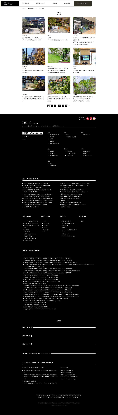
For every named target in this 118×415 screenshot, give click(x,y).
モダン (45, 221)
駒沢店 (51, 139)
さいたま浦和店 (87, 151)
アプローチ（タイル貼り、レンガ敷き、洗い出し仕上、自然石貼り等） (40, 374)
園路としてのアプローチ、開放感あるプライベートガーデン (37, 189)
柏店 (67, 134)
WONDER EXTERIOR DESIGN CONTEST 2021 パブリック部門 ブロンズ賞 (42, 300)
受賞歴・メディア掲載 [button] (31, 251)
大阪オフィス (53, 165)
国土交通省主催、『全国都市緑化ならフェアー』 (36, 304)
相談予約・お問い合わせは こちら (33, 133)
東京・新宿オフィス (54, 143)
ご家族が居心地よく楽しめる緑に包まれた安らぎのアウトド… (38, 200)
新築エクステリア (29, 236)
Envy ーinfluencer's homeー (66, 187)
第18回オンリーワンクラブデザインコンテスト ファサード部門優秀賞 (41, 279)
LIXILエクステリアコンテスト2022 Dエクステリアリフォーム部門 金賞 (42, 281)
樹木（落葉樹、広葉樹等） (30, 381)
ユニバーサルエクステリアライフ (69, 376)
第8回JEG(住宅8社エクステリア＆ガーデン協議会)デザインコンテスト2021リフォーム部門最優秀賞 (48, 292)
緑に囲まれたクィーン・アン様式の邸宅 (33, 187)
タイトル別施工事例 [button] (30, 179)
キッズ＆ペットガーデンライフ (68, 379)
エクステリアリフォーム (30, 238)
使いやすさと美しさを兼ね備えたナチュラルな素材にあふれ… (38, 194)
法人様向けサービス (40, 3)
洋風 (44, 231)
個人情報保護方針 (60, 397)
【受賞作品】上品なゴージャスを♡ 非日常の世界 (35, 204)
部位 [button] (62, 216)
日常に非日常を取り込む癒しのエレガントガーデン (35, 183)
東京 (49, 132)
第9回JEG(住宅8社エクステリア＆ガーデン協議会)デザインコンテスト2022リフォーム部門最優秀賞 (48, 287)
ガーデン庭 (27, 231)
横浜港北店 (69, 151)
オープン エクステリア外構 (31, 221)
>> (69, 105)
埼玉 (82, 149)
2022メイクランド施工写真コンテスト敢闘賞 (35, 283)
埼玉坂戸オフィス (87, 155)
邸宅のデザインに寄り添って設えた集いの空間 (71, 202)
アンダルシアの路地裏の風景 (30, 192)
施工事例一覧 (25, 3)
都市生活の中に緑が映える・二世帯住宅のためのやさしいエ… (75, 185)
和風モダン (46, 229)
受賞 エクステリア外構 (30, 234)
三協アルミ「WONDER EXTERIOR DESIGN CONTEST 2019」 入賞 (40, 309)
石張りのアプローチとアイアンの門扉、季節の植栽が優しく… (38, 198)
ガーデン (64, 227)
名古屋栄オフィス (54, 155)
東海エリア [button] (27, 336)
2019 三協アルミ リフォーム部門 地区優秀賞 (36, 307)
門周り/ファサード (66, 221)
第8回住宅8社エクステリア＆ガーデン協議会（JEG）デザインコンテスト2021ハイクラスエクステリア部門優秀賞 (51, 294)
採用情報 (55, 3)
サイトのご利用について (75, 395)
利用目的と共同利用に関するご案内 (46, 397)
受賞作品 (27, 229)
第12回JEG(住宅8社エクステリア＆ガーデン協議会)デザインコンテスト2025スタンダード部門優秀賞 (48, 260)
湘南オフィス (69, 155)
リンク (24, 139)
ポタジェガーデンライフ (67, 372)
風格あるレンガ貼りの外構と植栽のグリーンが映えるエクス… (75, 192)
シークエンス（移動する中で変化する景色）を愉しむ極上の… (38, 202)
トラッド (45, 227)
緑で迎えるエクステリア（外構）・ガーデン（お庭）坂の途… (75, 183)
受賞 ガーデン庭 (28, 240)
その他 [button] (82, 216)
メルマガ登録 (67, 3)
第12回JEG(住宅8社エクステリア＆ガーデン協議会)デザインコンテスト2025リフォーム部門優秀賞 (48, 258)
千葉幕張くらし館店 (71, 136)
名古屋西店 (52, 153)
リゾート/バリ (46, 225)
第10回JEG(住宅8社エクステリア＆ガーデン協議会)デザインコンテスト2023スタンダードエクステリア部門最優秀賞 (52, 270)
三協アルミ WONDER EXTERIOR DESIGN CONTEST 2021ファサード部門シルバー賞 (46, 298)
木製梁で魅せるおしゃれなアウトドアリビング (71, 194)
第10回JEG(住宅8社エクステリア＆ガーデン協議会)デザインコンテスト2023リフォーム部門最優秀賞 (48, 268)
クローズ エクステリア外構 (31, 223)
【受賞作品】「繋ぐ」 (65, 200)
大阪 (49, 161)
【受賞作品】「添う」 (65, 206)
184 (59, 105)
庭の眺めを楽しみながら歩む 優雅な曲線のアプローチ (73, 204)
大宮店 (84, 153)
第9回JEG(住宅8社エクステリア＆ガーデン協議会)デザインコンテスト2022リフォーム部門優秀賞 (48, 290)
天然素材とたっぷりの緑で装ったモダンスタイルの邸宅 (36, 196)
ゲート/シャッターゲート (68, 223)
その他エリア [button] (36, 353)
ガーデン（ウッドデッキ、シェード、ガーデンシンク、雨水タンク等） (40, 383)
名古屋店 (52, 151)
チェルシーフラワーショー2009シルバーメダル (36, 302)
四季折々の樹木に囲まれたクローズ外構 (69, 198)
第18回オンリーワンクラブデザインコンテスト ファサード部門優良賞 (41, 275)
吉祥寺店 (52, 141)
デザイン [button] (45, 216)
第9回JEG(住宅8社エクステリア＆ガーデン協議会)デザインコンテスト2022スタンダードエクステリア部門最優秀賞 (52, 285)
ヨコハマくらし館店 (71, 153)
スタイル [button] (26, 216)
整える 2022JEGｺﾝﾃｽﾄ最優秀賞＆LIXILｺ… (70, 196)
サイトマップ (25, 136)
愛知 (49, 149)
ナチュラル (46, 223)
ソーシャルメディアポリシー (72, 397)
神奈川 (66, 149)
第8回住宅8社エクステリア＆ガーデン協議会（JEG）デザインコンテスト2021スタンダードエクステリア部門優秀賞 (52, 296)
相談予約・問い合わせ (82, 3)
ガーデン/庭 (65, 225)
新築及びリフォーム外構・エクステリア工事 (33, 367)
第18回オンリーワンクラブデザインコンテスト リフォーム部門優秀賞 (41, 277)
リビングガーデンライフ (67, 370)
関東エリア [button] (27, 327)
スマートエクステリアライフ (68, 374)
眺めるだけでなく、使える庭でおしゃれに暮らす (71, 189)
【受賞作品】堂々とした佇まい (30, 206)
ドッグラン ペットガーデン (68, 236)
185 (63, 105)
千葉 (65, 132)
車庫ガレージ (65, 234)
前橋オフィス (86, 134)
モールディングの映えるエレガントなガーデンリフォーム (37, 185)
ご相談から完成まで (63, 395)
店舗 (82, 221)
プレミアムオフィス (54, 134)
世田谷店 (52, 136)
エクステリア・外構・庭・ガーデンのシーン (37, 362)
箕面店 (51, 163)
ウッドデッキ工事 (64, 367)
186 (66, 105)
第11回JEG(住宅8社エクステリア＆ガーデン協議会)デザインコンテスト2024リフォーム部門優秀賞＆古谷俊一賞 (51, 262)
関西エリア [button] (27, 344)
